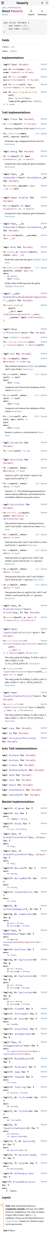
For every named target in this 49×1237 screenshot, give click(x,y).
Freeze (13, 765)
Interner (14, 1134)
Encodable (33, 227)
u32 (25, 25)
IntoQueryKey (22, 1033)
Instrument (21, 1013)
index (10, 451)
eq (8, 468)
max (9, 374)
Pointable (20, 1066)
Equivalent (26, 959)
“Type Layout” (12, 1221)
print (10, 617)
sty (19, 7)
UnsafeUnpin (16, 789)
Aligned (19, 808)
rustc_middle (8, 7)
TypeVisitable (12, 696)
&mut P (31, 617)
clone (10, 124)
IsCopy (40, 837)
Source (5, 14)
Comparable (26, 914)
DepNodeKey (10, 933)
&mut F (16, 650)
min (9, 395)
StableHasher (35, 317)
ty (16, 7)
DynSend (14, 755)
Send (12, 775)
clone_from (13, 133)
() (17, 620)
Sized (16, 279)
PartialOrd (17, 504)
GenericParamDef (14, 80)
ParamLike (16, 442)
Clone (13, 119)
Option (33, 345)
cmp (9, 358)
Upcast (27, 1141)
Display (24, 197)
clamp (10, 416)
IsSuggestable (12, 1045)
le (8, 550)
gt (8, 569)
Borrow (18, 868)
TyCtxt (7, 87)
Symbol (25, 28)
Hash (13, 247)
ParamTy (22, 3)
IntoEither (21, 1028)
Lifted (13, 337)
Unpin (12, 784)
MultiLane (15, 1169)
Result (30, 159)
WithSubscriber (24, 1173)
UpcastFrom (15, 1150)
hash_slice (13, 267)
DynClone (20, 949)
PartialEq (16, 459)
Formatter (9, 159)
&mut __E (8, 238)
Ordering (25, 361)
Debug (13, 151)
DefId (37, 101)
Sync (12, 779)
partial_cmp (14, 512)
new (14, 69)
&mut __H (17, 255)
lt (8, 534)
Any (16, 813)
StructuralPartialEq (22, 738)
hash (9, 252)
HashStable (10, 296)
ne (8, 483)
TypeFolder (9, 671)
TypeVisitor (10, 707)
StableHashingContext (33, 296)
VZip (21, 1163)
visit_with (13, 704)
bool (22, 471)
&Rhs (5, 486)
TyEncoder (9, 227)
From (17, 1008)
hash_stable (14, 305)
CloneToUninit (23, 892)
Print (6, 612)
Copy (12, 728)
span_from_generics (23, 92)
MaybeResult (22, 1058)
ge (8, 584)
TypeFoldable (11, 632)
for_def (16, 77)
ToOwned (19, 1076)
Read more (40, 128)
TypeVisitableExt (14, 1128)
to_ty (15, 84)
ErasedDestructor (24, 1181)
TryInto (24, 1111)
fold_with (13, 668)
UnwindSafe (16, 794)
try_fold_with (15, 640)
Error (33, 653)
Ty (26, 87)
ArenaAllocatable (14, 837)
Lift (6, 332)
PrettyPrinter (12, 609)
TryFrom (24, 1097)
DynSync (14, 760)
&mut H (27, 270)
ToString (20, 1087)
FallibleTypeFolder (14, 643)
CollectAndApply (13, 909)
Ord (12, 353)
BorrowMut (20, 878)
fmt (9, 156)
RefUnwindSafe (18, 770)
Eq (10, 733)
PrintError (27, 620)
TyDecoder (9, 177)
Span (12, 104)
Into (21, 1018)
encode (11, 235)
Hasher (24, 252)
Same (17, 1071)
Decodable (33, 177)
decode (11, 185)
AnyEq (17, 823)
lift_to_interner (17, 342)
